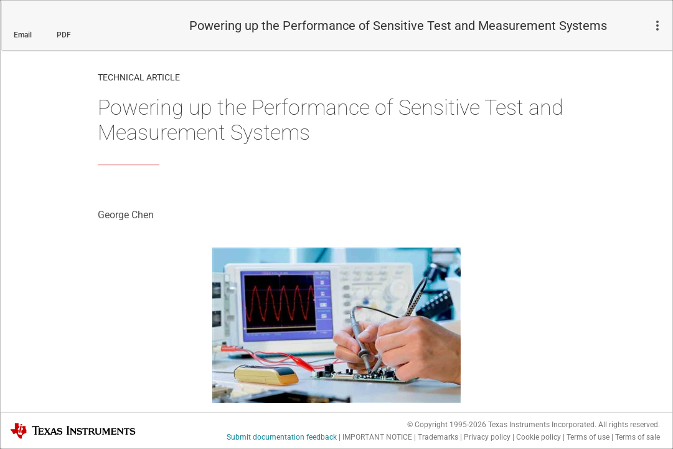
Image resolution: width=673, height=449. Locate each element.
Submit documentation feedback (282, 437)
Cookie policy (538, 437)
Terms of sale (637, 437)
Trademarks (438, 437)
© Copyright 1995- (446, 424)
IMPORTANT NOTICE (377, 437)
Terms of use (588, 437)
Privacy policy (487, 437)
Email (23, 35)
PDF (64, 35)
